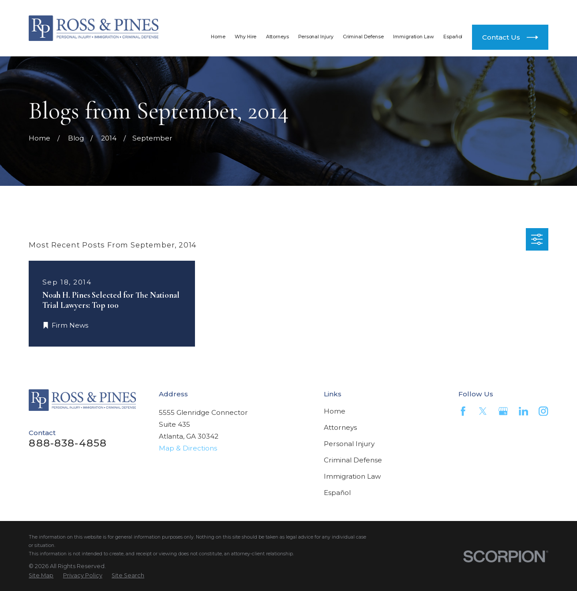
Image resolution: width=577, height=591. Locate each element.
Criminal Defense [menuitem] (363, 37)
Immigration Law (352, 476)
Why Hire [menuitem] (245, 37)
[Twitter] (482, 411)
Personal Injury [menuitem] (315, 37)
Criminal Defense (353, 460)
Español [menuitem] (452, 37)
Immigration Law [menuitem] (413, 37)
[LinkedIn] (523, 411)
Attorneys (340, 427)
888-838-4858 (380, 9)
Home (334, 411)
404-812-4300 (496, 9)
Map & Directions (188, 448)
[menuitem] (41, 576)
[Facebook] (463, 411)
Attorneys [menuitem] (277, 37)
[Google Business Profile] (503, 411)
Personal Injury (349, 444)
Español (337, 492)
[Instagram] (543, 411)
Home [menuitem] (218, 37)
